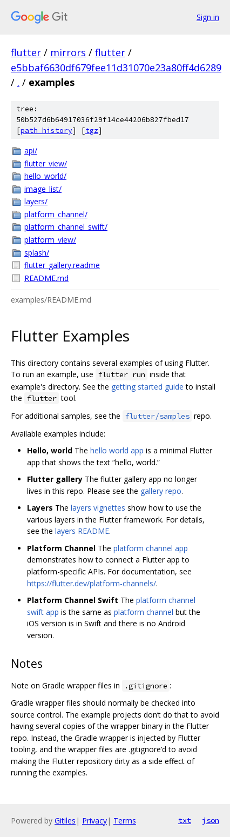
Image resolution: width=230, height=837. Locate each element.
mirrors (68, 52)
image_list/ (43, 189)
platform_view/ (50, 240)
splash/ (36, 252)
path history (46, 130)
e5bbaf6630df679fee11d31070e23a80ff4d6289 (116, 67)
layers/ (36, 201)
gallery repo (160, 491)
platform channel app (150, 548)
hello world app (117, 450)
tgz (91, 130)
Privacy (94, 820)
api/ (30, 150)
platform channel (143, 612)
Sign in (208, 17)
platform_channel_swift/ (65, 227)
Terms (124, 820)
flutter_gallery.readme (62, 265)
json (210, 820)
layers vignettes (98, 508)
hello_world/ (45, 176)
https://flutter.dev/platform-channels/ (91, 583)
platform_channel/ (55, 214)
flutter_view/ (45, 163)
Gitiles (65, 820)
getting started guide (147, 386)
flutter (26, 52)
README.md (46, 278)
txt (184, 820)
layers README (82, 531)
